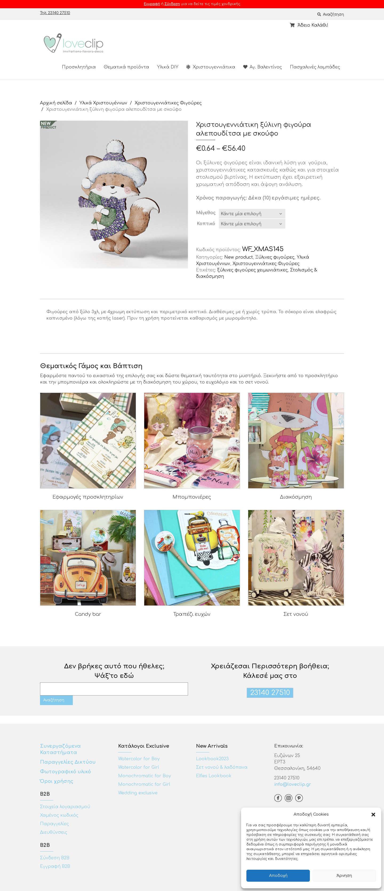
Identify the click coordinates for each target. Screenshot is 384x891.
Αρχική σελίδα (56, 103)
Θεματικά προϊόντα (126, 67)
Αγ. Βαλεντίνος (262, 67)
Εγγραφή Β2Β (55, 866)
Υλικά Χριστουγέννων (103, 103)
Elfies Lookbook (213, 776)
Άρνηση (344, 875)
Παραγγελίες (54, 823)
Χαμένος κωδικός (59, 815)
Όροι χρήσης (57, 781)
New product (238, 257)
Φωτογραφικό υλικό (65, 771)
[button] (373, 814)
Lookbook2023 (212, 758)
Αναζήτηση (330, 15)
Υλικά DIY (167, 67)
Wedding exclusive (138, 793)
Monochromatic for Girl (144, 784)
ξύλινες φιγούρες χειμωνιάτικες (252, 270)
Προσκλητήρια (79, 67)
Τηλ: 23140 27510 (55, 13)
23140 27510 (270, 693)
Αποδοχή (278, 875)
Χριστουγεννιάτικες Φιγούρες (168, 103)
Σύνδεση (172, 4)
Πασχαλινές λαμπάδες (315, 67)
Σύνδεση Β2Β (54, 858)
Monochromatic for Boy (144, 776)
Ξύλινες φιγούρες (274, 257)
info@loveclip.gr (292, 784)
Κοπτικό (206, 223)
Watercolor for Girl (138, 767)
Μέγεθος (206, 212)
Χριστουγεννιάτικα (210, 67)
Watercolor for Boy (139, 758)
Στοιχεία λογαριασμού (65, 806)
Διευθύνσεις (53, 832)
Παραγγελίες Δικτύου (68, 762)
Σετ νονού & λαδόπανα (221, 767)
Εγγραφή (152, 4)
